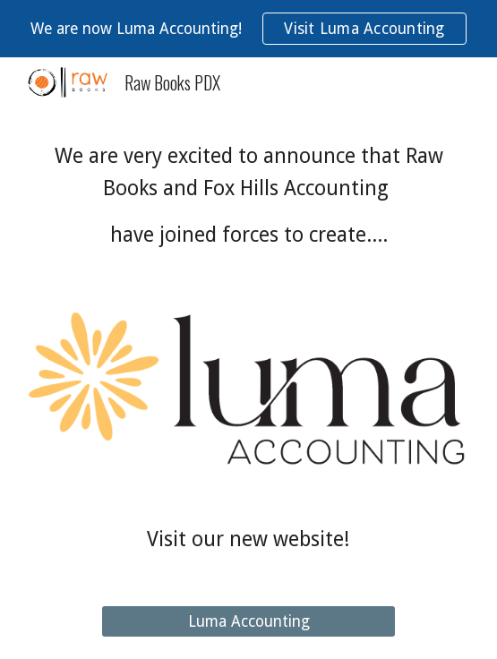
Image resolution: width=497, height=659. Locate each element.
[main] (248, 195)
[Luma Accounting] (248, 621)
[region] (248, 28)
